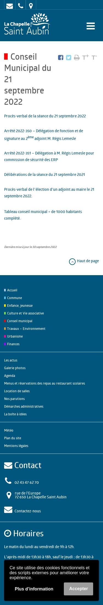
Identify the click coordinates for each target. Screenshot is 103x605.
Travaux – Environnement (26, 328)
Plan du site (12, 438)
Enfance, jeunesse (20, 305)
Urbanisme (15, 336)
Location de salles (17, 391)
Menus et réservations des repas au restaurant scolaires (44, 383)
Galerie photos (14, 368)
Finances (13, 344)
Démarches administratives (23, 406)
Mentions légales (16, 445)
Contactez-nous (28, 510)
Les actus (10, 360)
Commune (14, 297)
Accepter (78, 588)
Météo (8, 430)
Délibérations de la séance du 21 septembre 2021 (44, 174)
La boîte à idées (15, 414)
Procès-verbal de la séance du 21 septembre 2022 (45, 115)
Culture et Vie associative (25, 313)
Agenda (9, 375)
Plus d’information (34, 589)
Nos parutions (14, 398)
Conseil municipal (19, 321)
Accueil (12, 290)
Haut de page (83, 260)
